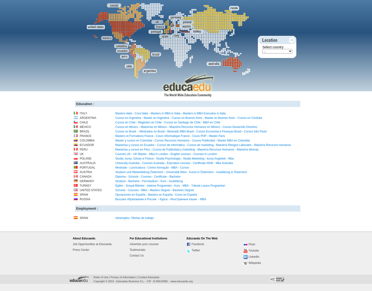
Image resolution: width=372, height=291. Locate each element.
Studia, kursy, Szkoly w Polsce (134, 158)
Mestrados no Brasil (152, 131)
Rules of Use (100, 277)
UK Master (140, 154)
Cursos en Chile (125, 122)
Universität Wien (176, 172)
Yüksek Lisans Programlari (208, 185)
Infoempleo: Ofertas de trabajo (134, 218)
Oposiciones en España (130, 194)
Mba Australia (224, 163)
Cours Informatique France (173, 136)
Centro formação (158, 167)
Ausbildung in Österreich (231, 172)
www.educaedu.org (182, 281)
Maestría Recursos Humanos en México (194, 127)
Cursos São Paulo (255, 131)
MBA (174, 167)
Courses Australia (153, 163)
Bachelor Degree (183, 190)
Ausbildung (176, 181)
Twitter (193, 250)
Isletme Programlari (159, 185)
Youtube (251, 251)
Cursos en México (126, 127)
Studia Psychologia (168, 158)
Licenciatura (137, 167)
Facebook (195, 244)
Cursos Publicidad (203, 140)
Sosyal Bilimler (135, 185)
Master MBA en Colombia (234, 140)
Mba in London (158, 154)
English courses (181, 154)
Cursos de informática (171, 145)
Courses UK (123, 154)
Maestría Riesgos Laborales (233, 145)
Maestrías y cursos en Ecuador (134, 145)
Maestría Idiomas (248, 149)
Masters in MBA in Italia (165, 113)
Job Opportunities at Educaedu (92, 244)
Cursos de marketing (200, 145)
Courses (146, 176)
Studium (120, 181)
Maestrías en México (154, 127)
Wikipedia (252, 263)
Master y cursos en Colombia (133, 140)
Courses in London (205, 154)
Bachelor (175, 176)
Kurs (163, 181)
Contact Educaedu (148, 277)
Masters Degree (160, 190)
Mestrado (121, 167)
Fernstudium (150, 181)
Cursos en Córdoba (249, 118)
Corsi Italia (141, 113)
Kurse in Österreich (201, 172)
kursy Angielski (216, 158)
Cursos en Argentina (128, 118)
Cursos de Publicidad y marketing (174, 149)
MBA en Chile (211, 122)
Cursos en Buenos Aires (187, 118)
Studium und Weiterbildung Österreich (139, 172)
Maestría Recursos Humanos (272, 145)
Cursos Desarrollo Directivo (240, 127)
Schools (133, 176)
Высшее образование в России (136, 199)
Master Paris (217, 136)
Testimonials (137, 250)
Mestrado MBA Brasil (180, 131)
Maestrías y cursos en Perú (132, 149)
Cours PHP (199, 136)
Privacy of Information (123, 277)
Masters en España (160, 194)
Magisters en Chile (150, 122)
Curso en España (186, 194)
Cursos (184, 167)
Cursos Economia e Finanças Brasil (218, 131)
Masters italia (123, 113)
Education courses (178, 163)
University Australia (127, 163)
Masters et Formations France (134, 136)
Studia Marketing (193, 158)
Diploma (120, 176)
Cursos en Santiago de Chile (182, 122)
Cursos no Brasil (126, 131)
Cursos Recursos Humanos (172, 140)
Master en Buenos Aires (220, 118)
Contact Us (137, 255)
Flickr (250, 245)
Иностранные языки (184, 199)
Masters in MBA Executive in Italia (204, 113)
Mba (231, 158)
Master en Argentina (156, 118)
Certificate (160, 176)
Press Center (81, 250)
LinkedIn (251, 257)
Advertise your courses (144, 244)
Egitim (119, 185)
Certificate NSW (203, 163)
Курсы (164, 199)
